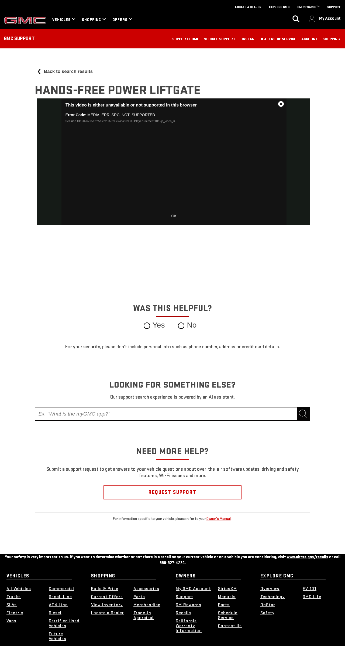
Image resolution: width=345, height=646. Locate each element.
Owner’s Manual (218, 518)
